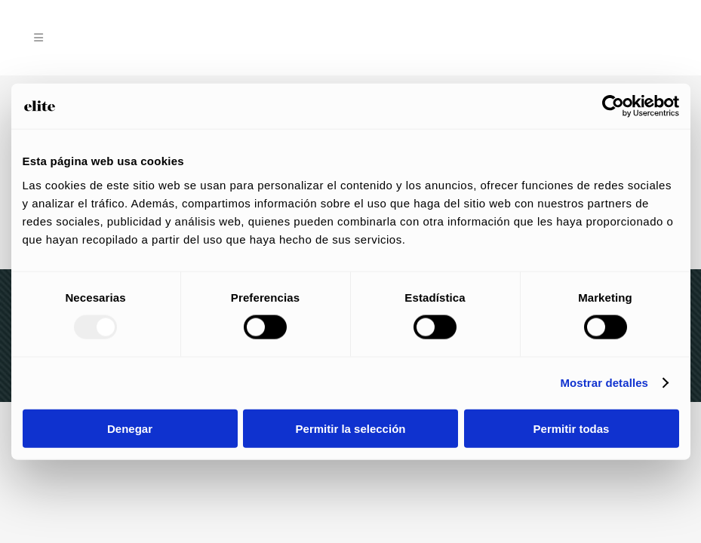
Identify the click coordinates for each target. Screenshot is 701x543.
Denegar (129, 428)
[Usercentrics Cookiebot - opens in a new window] (613, 106)
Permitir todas (571, 428)
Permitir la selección (351, 428)
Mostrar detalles (604, 382)
